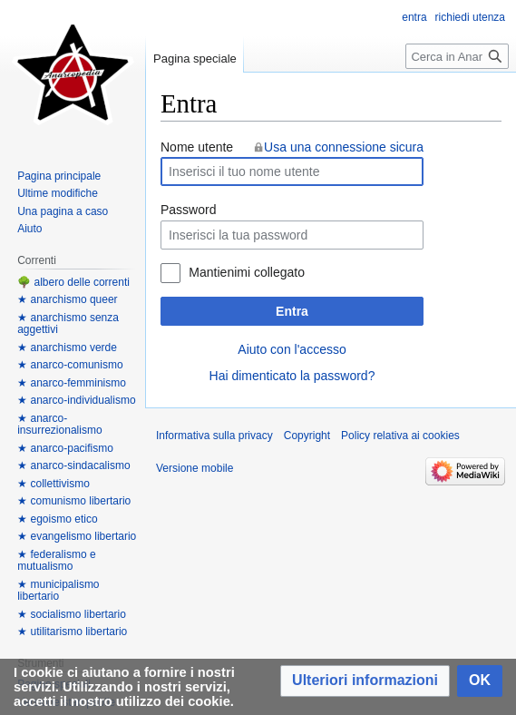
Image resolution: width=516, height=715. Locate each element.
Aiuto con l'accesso (292, 349)
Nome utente (197, 147)
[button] (365, 681)
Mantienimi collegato (247, 272)
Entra (292, 311)
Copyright (307, 435)
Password (188, 209)
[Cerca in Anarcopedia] (457, 56)
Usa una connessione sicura (344, 147)
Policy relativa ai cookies (400, 435)
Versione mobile (194, 468)
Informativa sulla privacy (214, 435)
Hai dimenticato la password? (292, 375)
